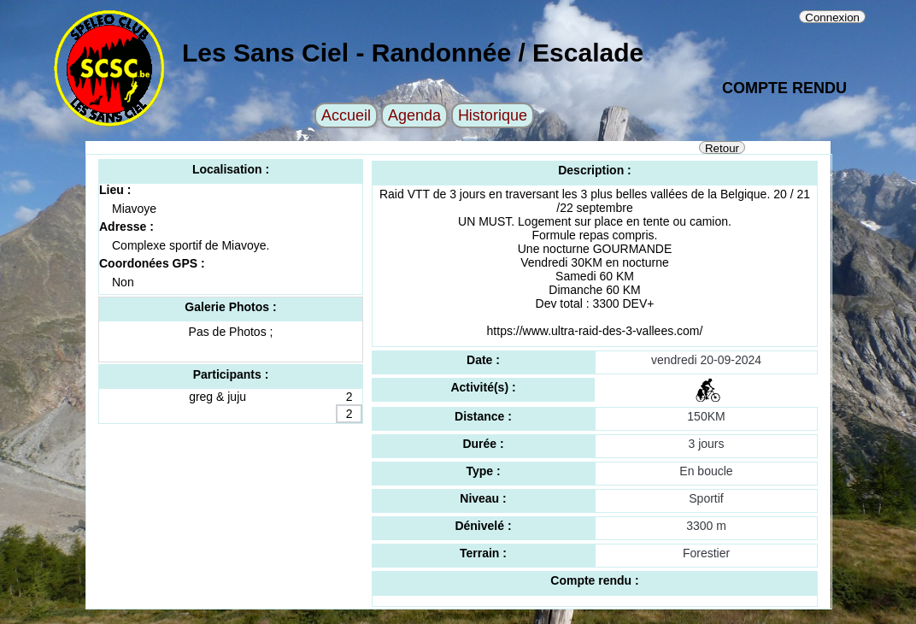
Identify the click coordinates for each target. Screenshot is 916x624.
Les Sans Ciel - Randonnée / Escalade (412, 52)
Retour (722, 148)
